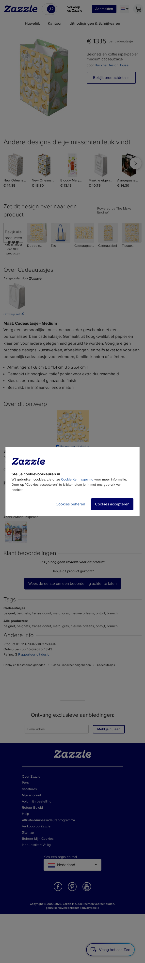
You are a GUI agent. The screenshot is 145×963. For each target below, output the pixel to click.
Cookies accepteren (112, 504)
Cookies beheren (70, 504)
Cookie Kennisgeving (77, 479)
